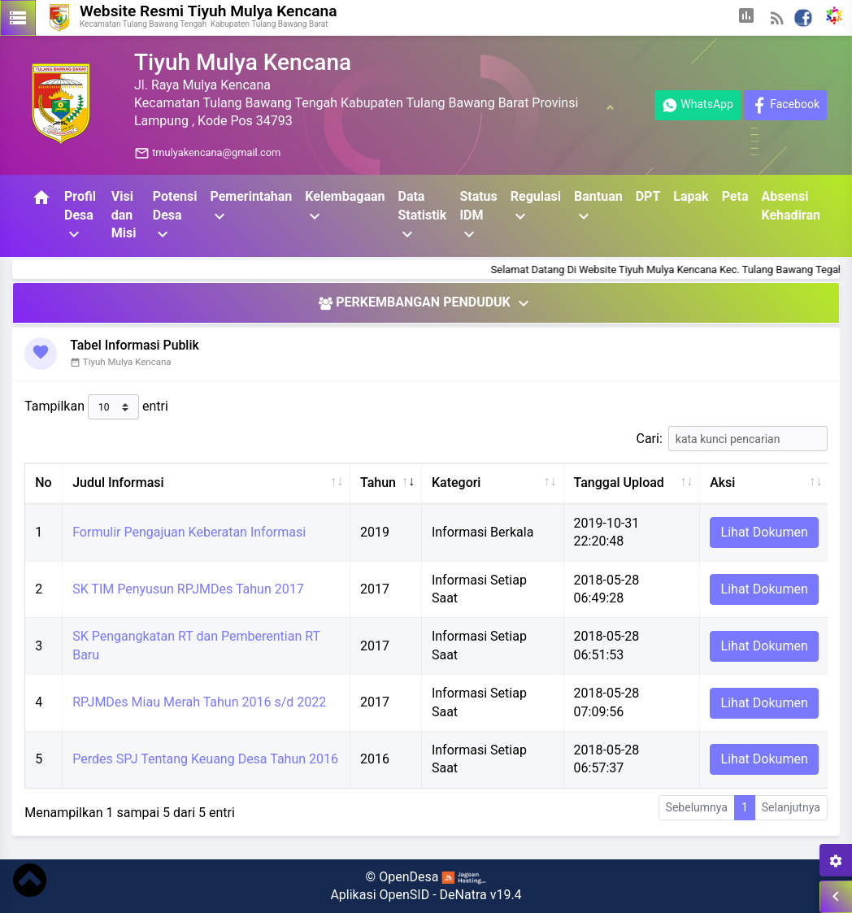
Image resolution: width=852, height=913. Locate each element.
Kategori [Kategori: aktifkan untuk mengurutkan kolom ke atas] (456, 482)
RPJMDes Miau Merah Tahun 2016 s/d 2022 (199, 702)
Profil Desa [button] (80, 216)
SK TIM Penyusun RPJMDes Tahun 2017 (187, 589)
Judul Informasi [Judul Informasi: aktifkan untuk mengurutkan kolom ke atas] (117, 482)
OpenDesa (408, 877)
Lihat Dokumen (764, 532)
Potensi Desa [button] (175, 216)
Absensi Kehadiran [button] (790, 205)
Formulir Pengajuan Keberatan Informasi (189, 532)
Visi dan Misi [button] (124, 215)
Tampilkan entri (96, 407)
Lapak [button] (690, 196)
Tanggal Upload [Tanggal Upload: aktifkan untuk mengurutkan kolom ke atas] (619, 482)
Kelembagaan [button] (345, 207)
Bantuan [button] (598, 207)
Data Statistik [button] (422, 216)
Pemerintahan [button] (251, 207)
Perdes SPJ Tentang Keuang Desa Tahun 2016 (205, 759)
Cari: (732, 438)
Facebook (785, 105)
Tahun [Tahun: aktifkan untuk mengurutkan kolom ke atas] (378, 482)
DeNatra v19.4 (481, 894)
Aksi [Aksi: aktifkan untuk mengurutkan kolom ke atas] (722, 482)
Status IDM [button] (478, 216)
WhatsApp (697, 105)
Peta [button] (735, 196)
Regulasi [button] (536, 207)
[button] (746, 18)
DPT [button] (648, 196)
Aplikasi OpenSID (379, 894)
